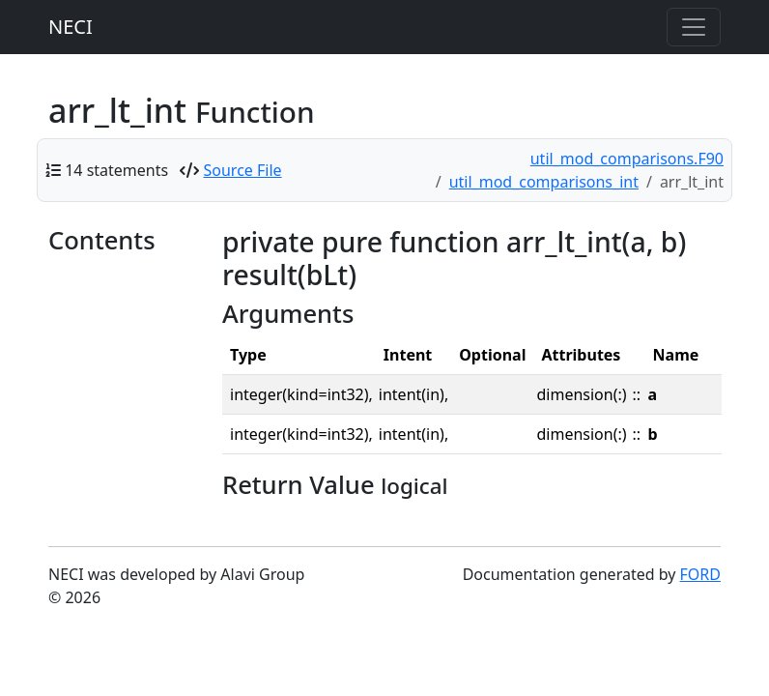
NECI (70, 27)
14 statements (116, 170)
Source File (243, 170)
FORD (700, 574)
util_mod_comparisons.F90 (627, 158)
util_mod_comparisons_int (544, 181)
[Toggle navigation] (694, 27)
